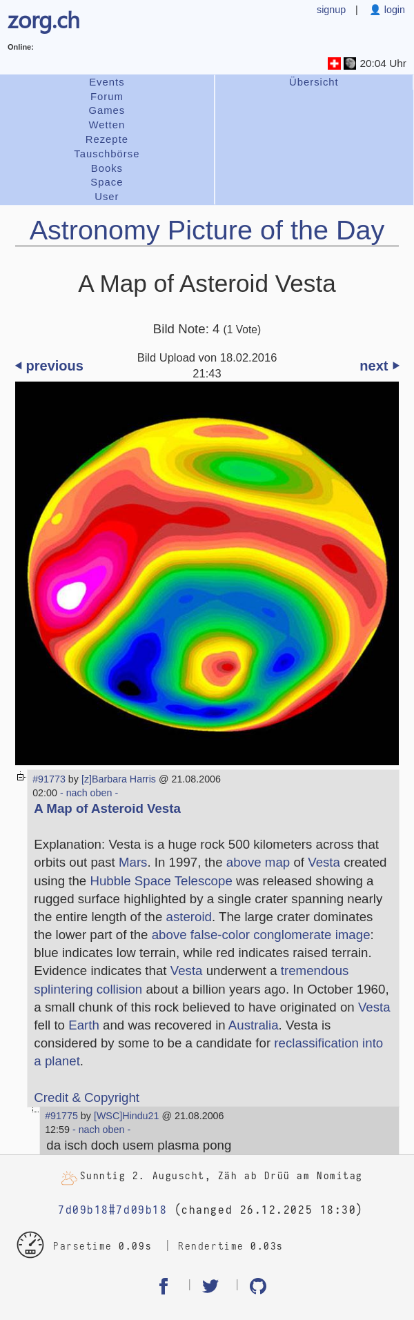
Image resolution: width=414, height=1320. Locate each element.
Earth (83, 1025)
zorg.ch (44, 18)
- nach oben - (87, 792)
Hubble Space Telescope (161, 881)
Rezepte (107, 139)
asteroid (189, 916)
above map (258, 862)
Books (107, 168)
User (107, 196)
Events (106, 82)
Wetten (106, 124)
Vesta (324, 862)
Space (106, 182)
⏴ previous (49, 365)
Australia (253, 1025)
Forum (107, 96)
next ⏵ (379, 365)
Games (106, 110)
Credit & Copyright (86, 1097)
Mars (133, 862)
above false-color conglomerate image (261, 934)
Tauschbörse (106, 153)
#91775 (61, 1115)
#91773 (49, 779)
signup (331, 9)
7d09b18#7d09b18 (112, 1210)
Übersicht (314, 82)
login (393, 9)
